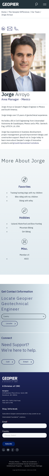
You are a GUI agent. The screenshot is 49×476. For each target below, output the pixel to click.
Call (8, 362)
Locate (9, 323)
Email (25, 362)
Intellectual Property (14, 466)
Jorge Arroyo (7, 15)
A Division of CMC (11, 386)
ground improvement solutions (26, 143)
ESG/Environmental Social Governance (23, 464)
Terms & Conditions (29, 462)
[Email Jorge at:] (10, 29)
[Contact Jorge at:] (17, 29)
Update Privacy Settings (33, 466)
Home (4, 12)
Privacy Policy (14, 462)
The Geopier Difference (18, 12)
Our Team (35, 12)
